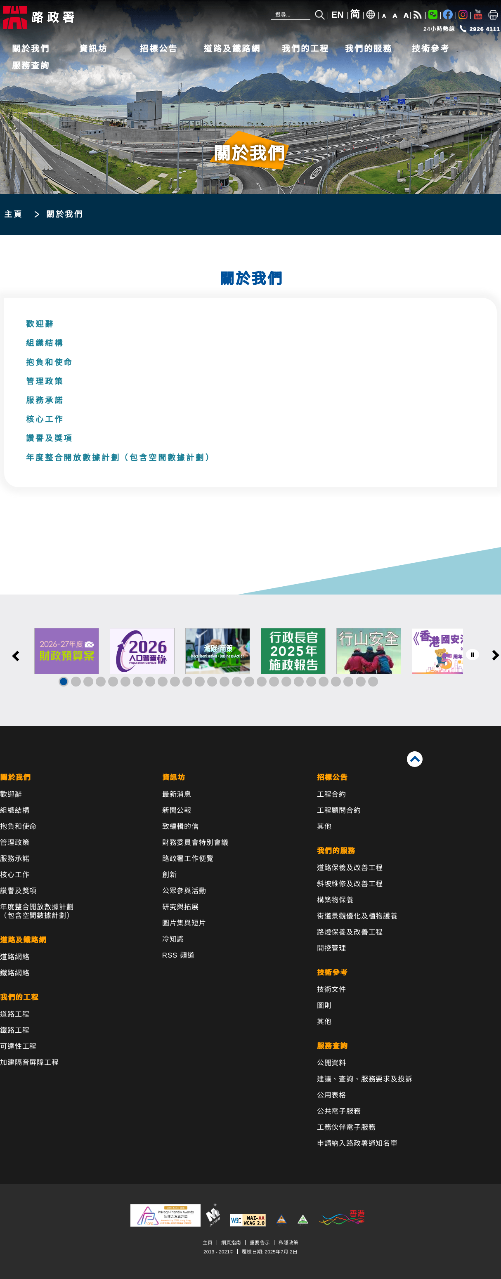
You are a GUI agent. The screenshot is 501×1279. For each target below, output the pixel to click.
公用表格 (331, 1095)
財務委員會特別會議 (195, 843)
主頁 (13, 214)
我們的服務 (368, 48)
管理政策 (45, 381)
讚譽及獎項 (49, 438)
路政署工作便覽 (188, 859)
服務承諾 (45, 400)
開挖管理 (331, 948)
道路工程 (14, 1014)
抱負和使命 (49, 362)
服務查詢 (31, 65)
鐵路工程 (14, 1030)
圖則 (324, 1006)
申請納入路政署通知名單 (357, 1143)
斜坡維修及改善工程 (350, 884)
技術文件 (331, 989)
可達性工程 (18, 1046)
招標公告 (159, 48)
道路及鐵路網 (232, 48)
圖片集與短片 (184, 923)
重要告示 (259, 1242)
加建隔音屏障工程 (29, 1063)
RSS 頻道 (178, 955)
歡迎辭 (40, 324)
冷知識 (173, 939)
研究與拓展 (180, 907)
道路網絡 (14, 957)
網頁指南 (231, 1242)
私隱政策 (288, 1242)
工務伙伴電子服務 (346, 1127)
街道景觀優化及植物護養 (357, 916)
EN (337, 15)
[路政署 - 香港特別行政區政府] (55, 17)
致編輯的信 (180, 827)
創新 (169, 875)
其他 (324, 827)
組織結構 (45, 343)
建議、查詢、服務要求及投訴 (365, 1079)
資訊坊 (93, 48)
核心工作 (45, 419)
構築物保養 (335, 900)
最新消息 (176, 794)
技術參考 (431, 48)
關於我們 (31, 48)
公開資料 (331, 1063)
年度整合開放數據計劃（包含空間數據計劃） (120, 458)
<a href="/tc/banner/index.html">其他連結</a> (250, 660)
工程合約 (331, 794)
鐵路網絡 (14, 973)
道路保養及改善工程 (350, 868)
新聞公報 (176, 810)
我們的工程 (305, 48)
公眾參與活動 (184, 891)
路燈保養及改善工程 (350, 932)
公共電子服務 (339, 1111)
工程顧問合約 (339, 810)
